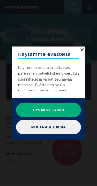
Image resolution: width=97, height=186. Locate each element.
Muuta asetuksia (48, 127)
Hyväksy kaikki (48, 110)
